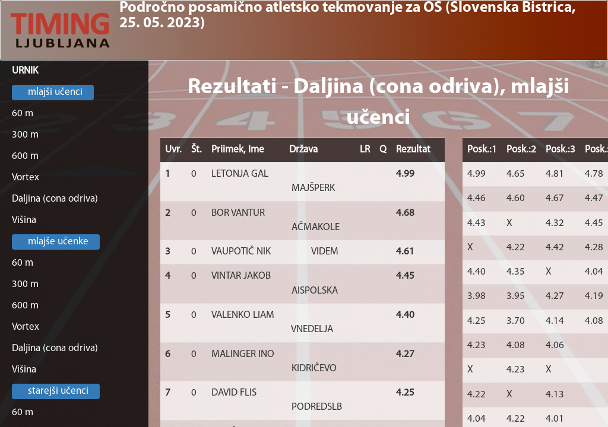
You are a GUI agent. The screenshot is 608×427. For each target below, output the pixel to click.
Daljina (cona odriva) (55, 199)
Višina (24, 220)
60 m (22, 114)
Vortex (25, 178)
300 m (25, 135)
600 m (25, 156)
